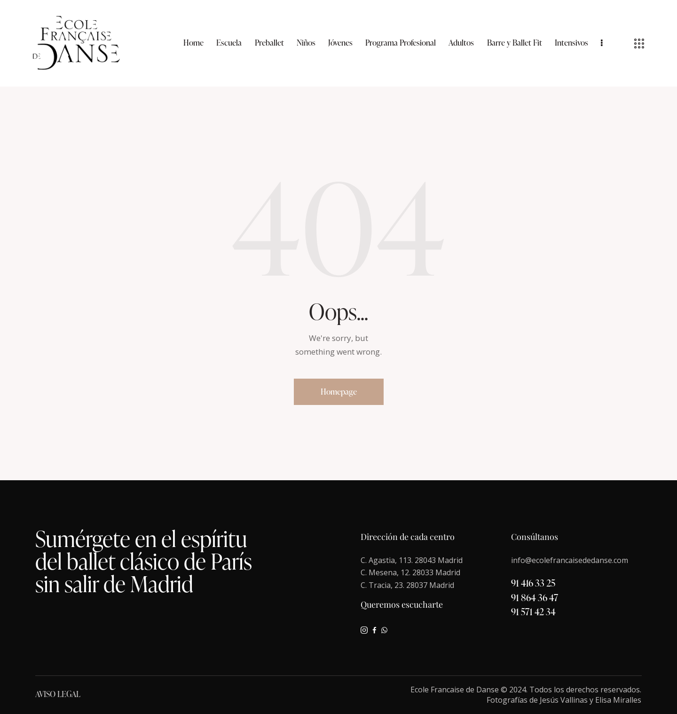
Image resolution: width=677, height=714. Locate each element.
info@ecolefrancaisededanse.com (569, 560)
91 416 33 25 (533, 582)
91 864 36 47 (534, 597)
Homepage (339, 391)
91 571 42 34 (533, 611)
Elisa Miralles (618, 700)
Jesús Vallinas (564, 700)
